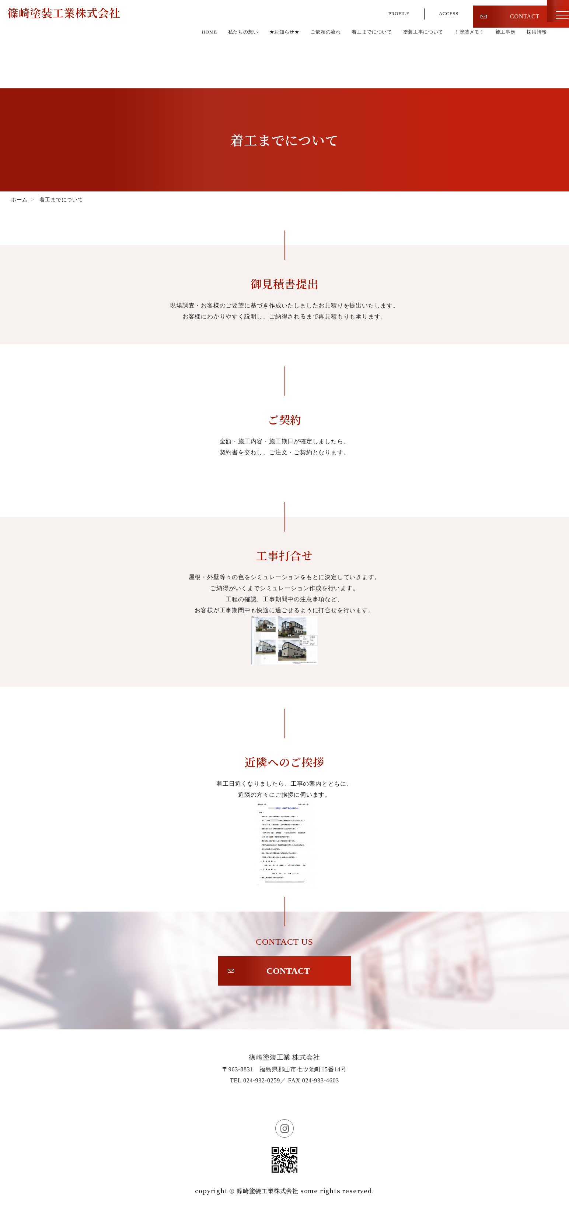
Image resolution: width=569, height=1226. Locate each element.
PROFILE (392, 11)
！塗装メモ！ (456, 57)
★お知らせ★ (239, 57)
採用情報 (534, 57)
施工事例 (498, 57)
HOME (152, 57)
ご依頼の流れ (287, 57)
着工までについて (341, 57)
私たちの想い (191, 57)
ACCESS (446, 11)
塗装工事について (402, 57)
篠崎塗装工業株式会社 (75, 36)
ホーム (19, 199)
